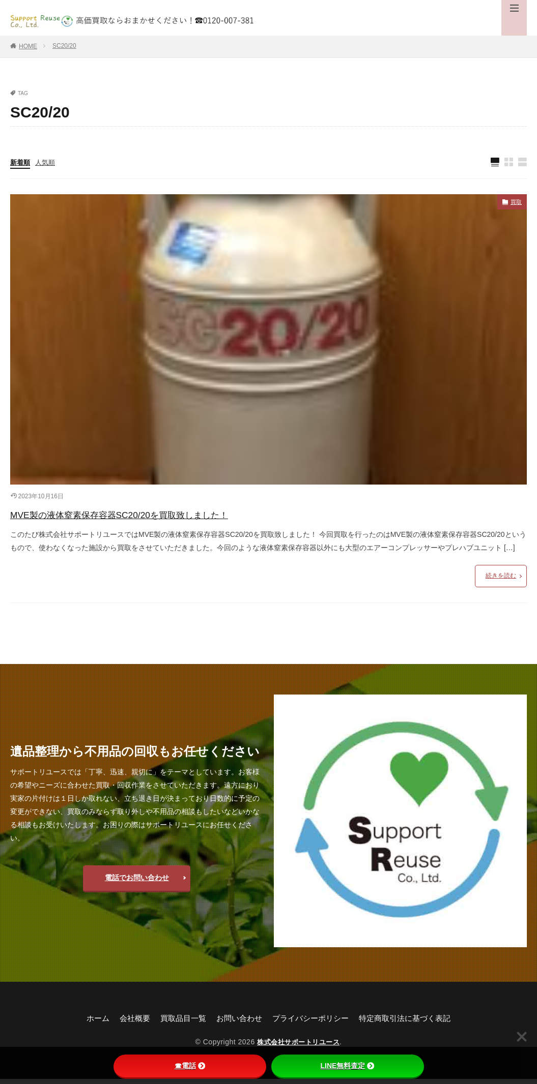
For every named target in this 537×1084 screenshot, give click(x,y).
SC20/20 (64, 45)
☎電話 (190, 1066)
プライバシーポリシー (312, 1023)
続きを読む (501, 580)
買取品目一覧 (178, 1023)
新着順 (21, 163)
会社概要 (127, 1023)
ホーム (88, 1023)
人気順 (47, 163)
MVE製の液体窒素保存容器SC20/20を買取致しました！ (164, 517)
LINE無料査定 (348, 1066)
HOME (28, 46)
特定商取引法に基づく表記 (412, 1023)
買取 (514, 204)
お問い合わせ (237, 1023)
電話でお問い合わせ (137, 882)
